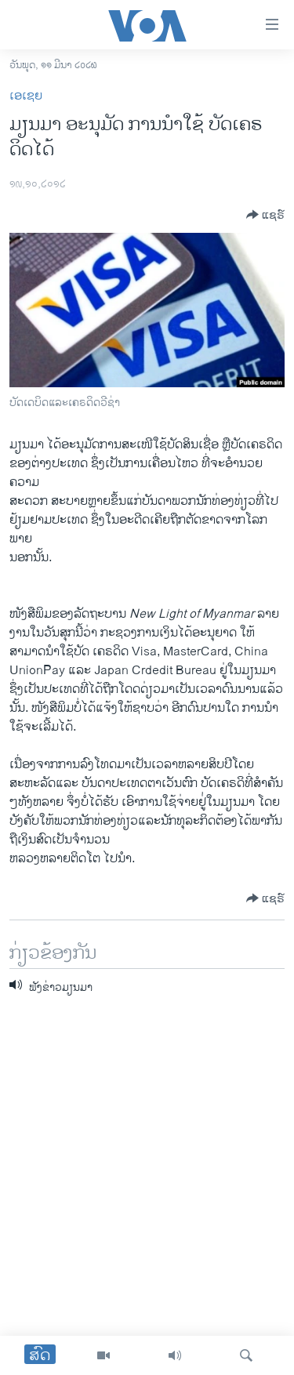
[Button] (265, 214)
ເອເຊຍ (25, 96)
